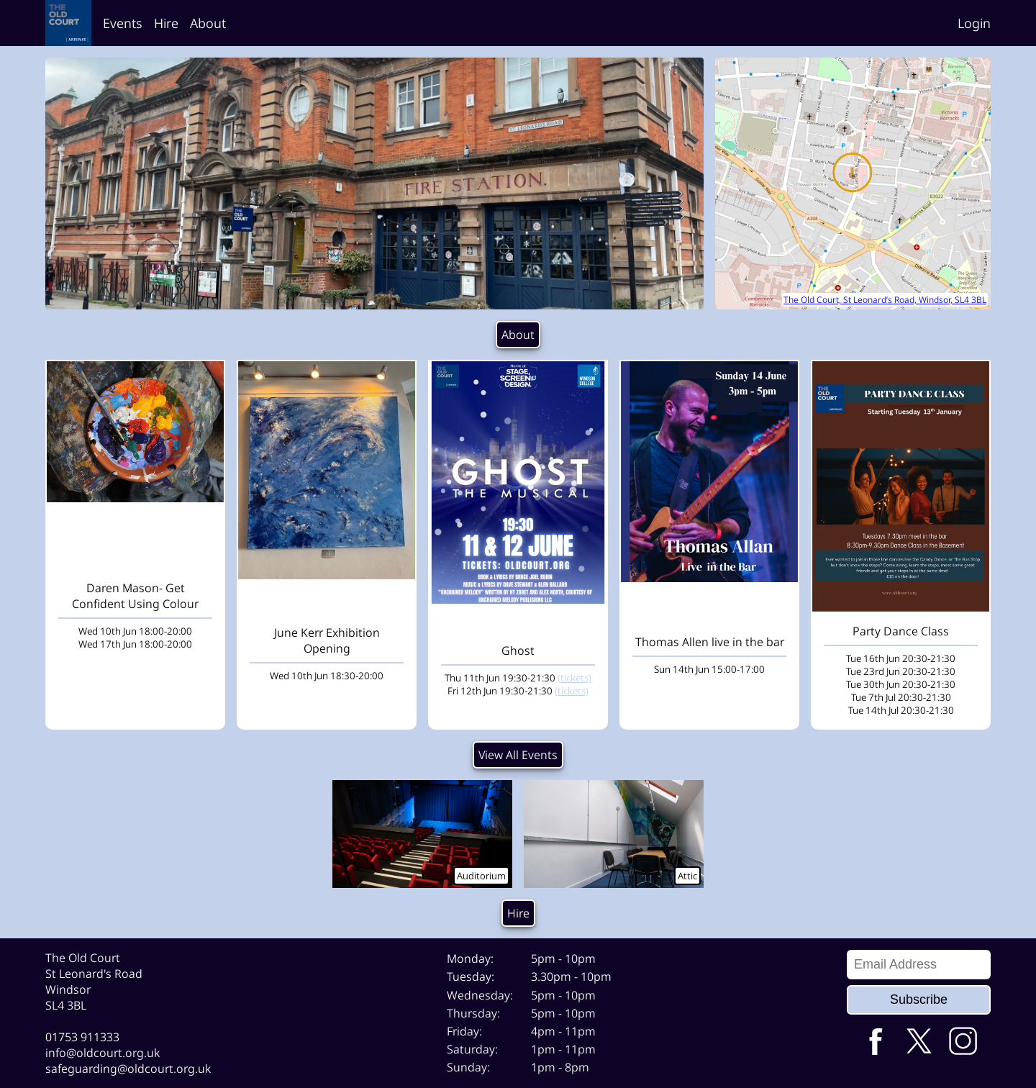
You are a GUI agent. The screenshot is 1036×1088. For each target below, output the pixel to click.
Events (122, 23)
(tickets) (574, 677)
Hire (166, 23)
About (208, 23)
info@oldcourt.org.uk (102, 1053)
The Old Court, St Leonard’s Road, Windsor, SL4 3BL (884, 300)
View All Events (518, 755)
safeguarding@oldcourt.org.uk (128, 1068)
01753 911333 (82, 1037)
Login (974, 23)
